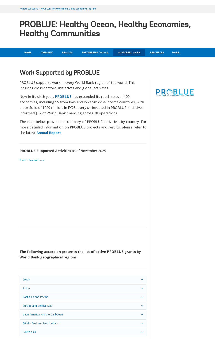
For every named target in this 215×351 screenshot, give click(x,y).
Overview (47, 53)
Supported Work (129, 53)
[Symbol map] (83, 183)
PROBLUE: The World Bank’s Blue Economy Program (68, 8)
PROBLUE (63, 96)
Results (67, 53)
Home (27, 53)
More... (176, 53)
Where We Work (29, 8)
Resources (157, 53)
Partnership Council (95, 53)
